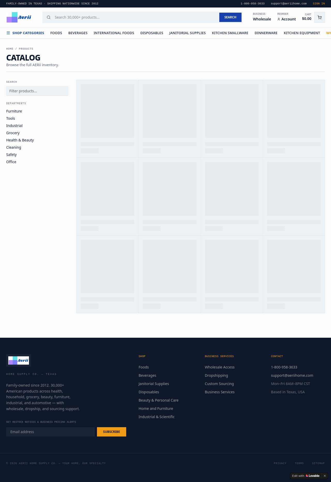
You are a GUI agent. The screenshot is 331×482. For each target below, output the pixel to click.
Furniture (14, 111)
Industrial (14, 125)
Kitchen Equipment (302, 33)
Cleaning (13, 147)
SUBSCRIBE (111, 432)
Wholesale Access (220, 367)
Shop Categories (25, 33)
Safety (11, 154)
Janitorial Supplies (187, 33)
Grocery (13, 132)
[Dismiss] (325, 476)
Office (11, 161)
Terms (299, 463)
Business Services (220, 391)
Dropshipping (216, 375)
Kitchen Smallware (230, 33)
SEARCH (230, 17)
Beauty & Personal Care (158, 400)
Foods (56, 33)
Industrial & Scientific (157, 416)
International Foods (114, 33)
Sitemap (318, 463)
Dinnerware (266, 33)
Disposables (151, 33)
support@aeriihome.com (292, 375)
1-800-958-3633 (284, 367)
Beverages (77, 33)
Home (9, 49)
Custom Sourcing (219, 383)
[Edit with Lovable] (305, 476)
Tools (10, 118)
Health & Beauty (20, 140)
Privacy (280, 463)
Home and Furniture (156, 408)
